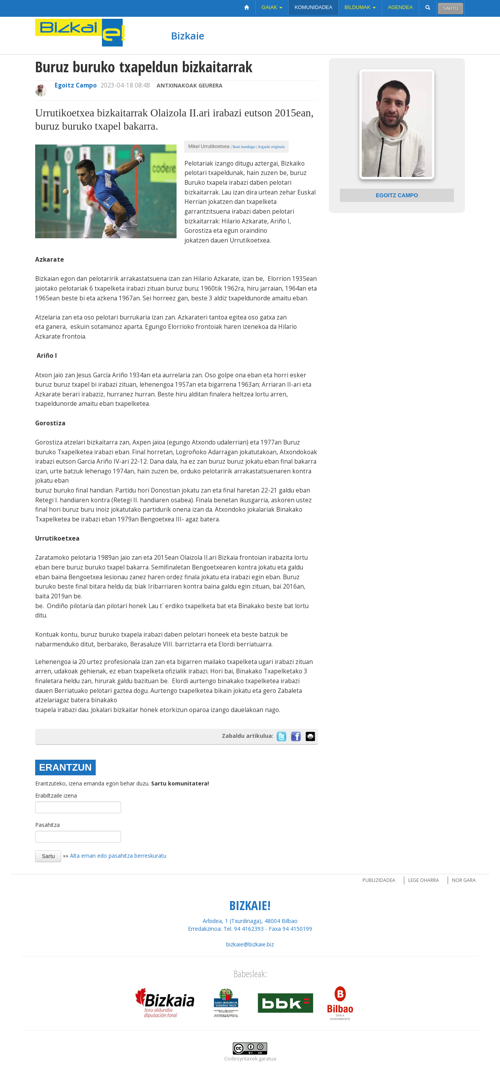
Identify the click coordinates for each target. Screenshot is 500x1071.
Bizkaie (187, 35)
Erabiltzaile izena (56, 795)
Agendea (400, 7)
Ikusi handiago (243, 147)
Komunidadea (313, 7)
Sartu (450, 8)
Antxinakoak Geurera (190, 85)
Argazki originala (271, 147)
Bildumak (360, 7)
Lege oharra (423, 880)
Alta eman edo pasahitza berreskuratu (118, 855)
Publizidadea (378, 880)
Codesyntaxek (240, 1058)
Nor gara (464, 880)
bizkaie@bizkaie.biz (250, 944)
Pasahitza (47, 824)
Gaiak (272, 7)
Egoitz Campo (76, 85)
